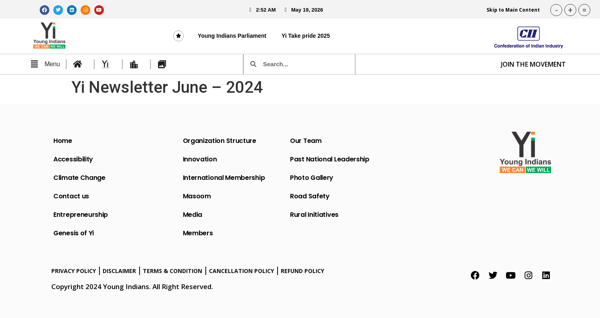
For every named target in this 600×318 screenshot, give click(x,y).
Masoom (197, 196)
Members (198, 233)
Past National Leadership (329, 159)
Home (62, 140)
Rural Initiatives (314, 214)
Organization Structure (219, 140)
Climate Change (79, 177)
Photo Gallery (311, 177)
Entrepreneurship (80, 214)
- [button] (556, 10)
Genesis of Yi (73, 233)
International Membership (224, 177)
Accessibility (73, 159)
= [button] (584, 10)
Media (193, 214)
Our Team (306, 140)
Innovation (200, 159)
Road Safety (310, 196)
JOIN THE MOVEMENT (533, 64)
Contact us (71, 196)
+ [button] (570, 10)
